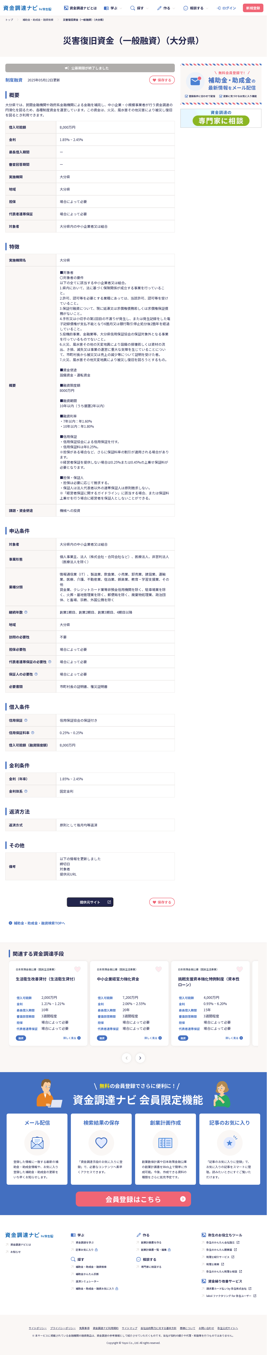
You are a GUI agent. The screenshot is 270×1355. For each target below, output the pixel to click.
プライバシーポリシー (63, 1328)
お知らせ (15, 1252)
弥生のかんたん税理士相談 (221, 1271)
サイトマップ (129, 1328)
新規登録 (253, 7)
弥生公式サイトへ (227, 1328)
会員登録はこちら (145, 1199)
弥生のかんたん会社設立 (220, 1242)
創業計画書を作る (151, 1242)
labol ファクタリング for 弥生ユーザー (228, 1296)
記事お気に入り (85, 1249)
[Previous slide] (126, 1058)
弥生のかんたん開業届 (219, 1249)
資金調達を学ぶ (85, 1242)
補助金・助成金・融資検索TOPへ (39, 923)
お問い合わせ (206, 1328)
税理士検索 (212, 1264)
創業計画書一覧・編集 (154, 1249)
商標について (187, 1328)
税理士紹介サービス (217, 1257)
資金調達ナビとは (80, 7)
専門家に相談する (151, 1266)
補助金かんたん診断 (87, 1274)
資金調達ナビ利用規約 (105, 1328)
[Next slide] (140, 1058)
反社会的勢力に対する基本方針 (159, 1328)
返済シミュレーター (87, 1281)
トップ (9, 19)
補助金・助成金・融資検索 (38, 19)
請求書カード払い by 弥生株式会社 (226, 1288)
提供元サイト (90, 902)
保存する (164, 79)
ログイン (229, 7)
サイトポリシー (38, 1328)
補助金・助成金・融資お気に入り (95, 1288)
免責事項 (84, 1328)
